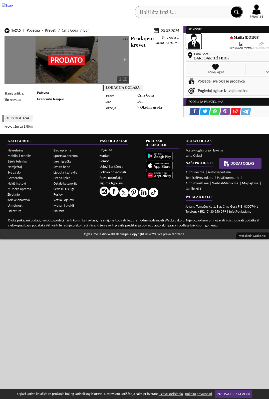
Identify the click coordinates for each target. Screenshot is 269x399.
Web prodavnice (67, 40)
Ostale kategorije (66, 343)
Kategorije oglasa (29, 40)
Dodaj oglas (255, 40)
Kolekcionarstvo (19, 360)
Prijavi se (106, 310)
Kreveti (51, 96)
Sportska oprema (66, 315)
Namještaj (15, 327)
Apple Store (123, 4)
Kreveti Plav (110, 277)
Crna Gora (70, 96)
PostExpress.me (228, 337)
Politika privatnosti (113, 332)
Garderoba (15, 338)
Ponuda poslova (221, 40)
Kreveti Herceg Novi (21, 272)
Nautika (59, 371)
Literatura (14, 371)
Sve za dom (16, 332)
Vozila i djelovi (64, 360)
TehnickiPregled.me (199, 337)
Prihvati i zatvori (233, 394)
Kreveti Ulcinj (15, 286)
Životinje (14, 354)
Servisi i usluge (185, 40)
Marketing (184, 5)
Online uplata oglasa (246, 5)
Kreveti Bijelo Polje (164, 262)
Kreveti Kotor (111, 272)
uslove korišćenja (171, 394)
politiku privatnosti (198, 394)
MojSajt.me (250, 343)
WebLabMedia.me (225, 343)
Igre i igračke (62, 321)
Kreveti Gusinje (161, 267)
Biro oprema (62, 310)
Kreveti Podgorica (67, 281)
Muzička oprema (19, 349)
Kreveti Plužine (17, 281)
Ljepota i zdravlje (65, 332)
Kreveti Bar (62, 262)
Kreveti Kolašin (65, 272)
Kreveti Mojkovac (163, 272)
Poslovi (59, 354)
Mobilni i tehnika (20, 315)
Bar (86, 96)
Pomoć (104, 321)
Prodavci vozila (103, 40)
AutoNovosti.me (197, 343)
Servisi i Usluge (64, 349)
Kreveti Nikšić (15, 277)
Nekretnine (16, 310)
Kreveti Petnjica (65, 277)
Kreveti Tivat (159, 281)
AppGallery (154, 5)
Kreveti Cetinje (64, 267)
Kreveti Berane (113, 262)
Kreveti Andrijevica (20, 262)
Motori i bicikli (64, 365)
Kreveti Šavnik (64, 286)
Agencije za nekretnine (144, 40)
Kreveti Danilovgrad (116, 267)
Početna (33, 96)
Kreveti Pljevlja (161, 277)
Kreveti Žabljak (113, 286)
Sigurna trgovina (111, 343)
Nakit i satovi (17, 343)
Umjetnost (15, 365)
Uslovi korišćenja (111, 326)
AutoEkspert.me (219, 332)
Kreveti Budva (16, 267)
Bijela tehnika (17, 321)
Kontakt (211, 4)
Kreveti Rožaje (112, 281)
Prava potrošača (111, 337)
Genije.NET (193, 348)
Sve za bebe (62, 327)
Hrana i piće (62, 338)
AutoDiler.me (195, 332)
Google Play (91, 4)
